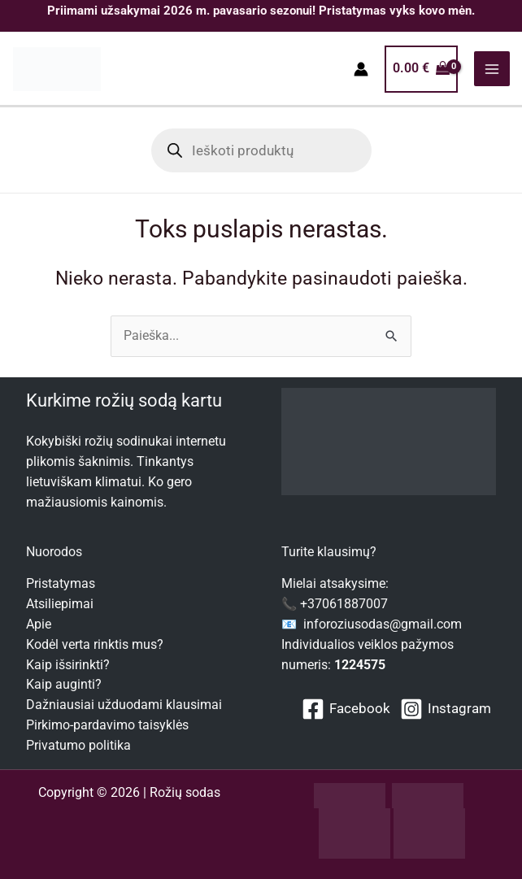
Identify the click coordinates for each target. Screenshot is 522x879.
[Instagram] (445, 709)
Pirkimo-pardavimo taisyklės (107, 725)
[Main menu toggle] (491, 69)
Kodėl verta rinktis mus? (94, 644)
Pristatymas (60, 584)
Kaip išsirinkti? (68, 665)
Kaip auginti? (64, 684)
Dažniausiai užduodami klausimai (124, 705)
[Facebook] (346, 709)
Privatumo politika (78, 745)
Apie (38, 624)
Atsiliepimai (60, 604)
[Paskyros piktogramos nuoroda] (361, 70)
